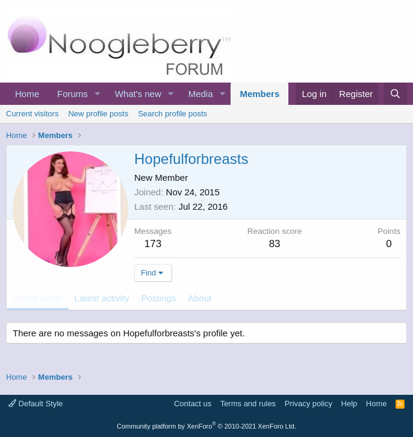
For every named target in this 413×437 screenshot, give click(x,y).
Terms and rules (248, 403)
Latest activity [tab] (102, 298)
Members (259, 94)
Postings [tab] (158, 298)
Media (200, 94)
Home (27, 94)
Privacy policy (308, 403)
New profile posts (98, 113)
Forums (72, 94)
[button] (97, 94)
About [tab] (199, 298)
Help (349, 403)
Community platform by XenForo (206, 426)
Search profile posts (172, 113)
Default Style (35, 403)
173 (152, 244)
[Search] (395, 94)
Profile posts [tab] (38, 298)
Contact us (192, 403)
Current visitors (32, 113)
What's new (138, 94)
